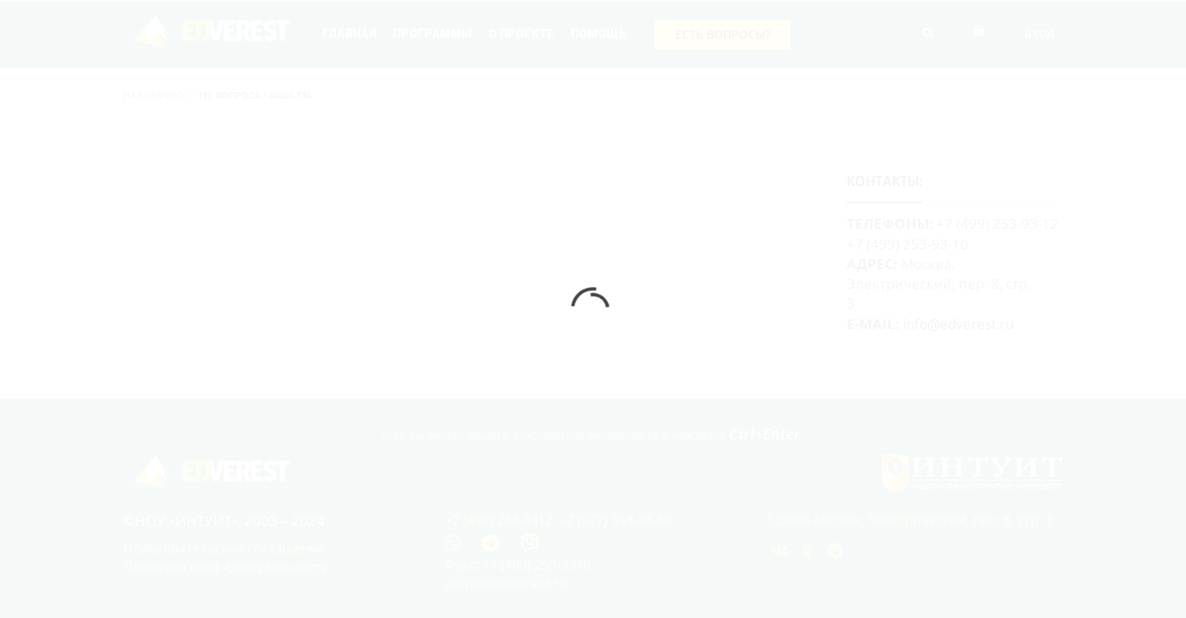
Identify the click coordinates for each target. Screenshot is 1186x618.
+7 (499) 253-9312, (502, 520)
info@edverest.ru (958, 323)
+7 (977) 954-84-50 (615, 520)
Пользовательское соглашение (224, 548)
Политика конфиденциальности (226, 567)
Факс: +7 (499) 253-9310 (518, 564)
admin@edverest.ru (506, 583)
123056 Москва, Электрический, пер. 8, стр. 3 (909, 520)
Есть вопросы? (722, 34)
